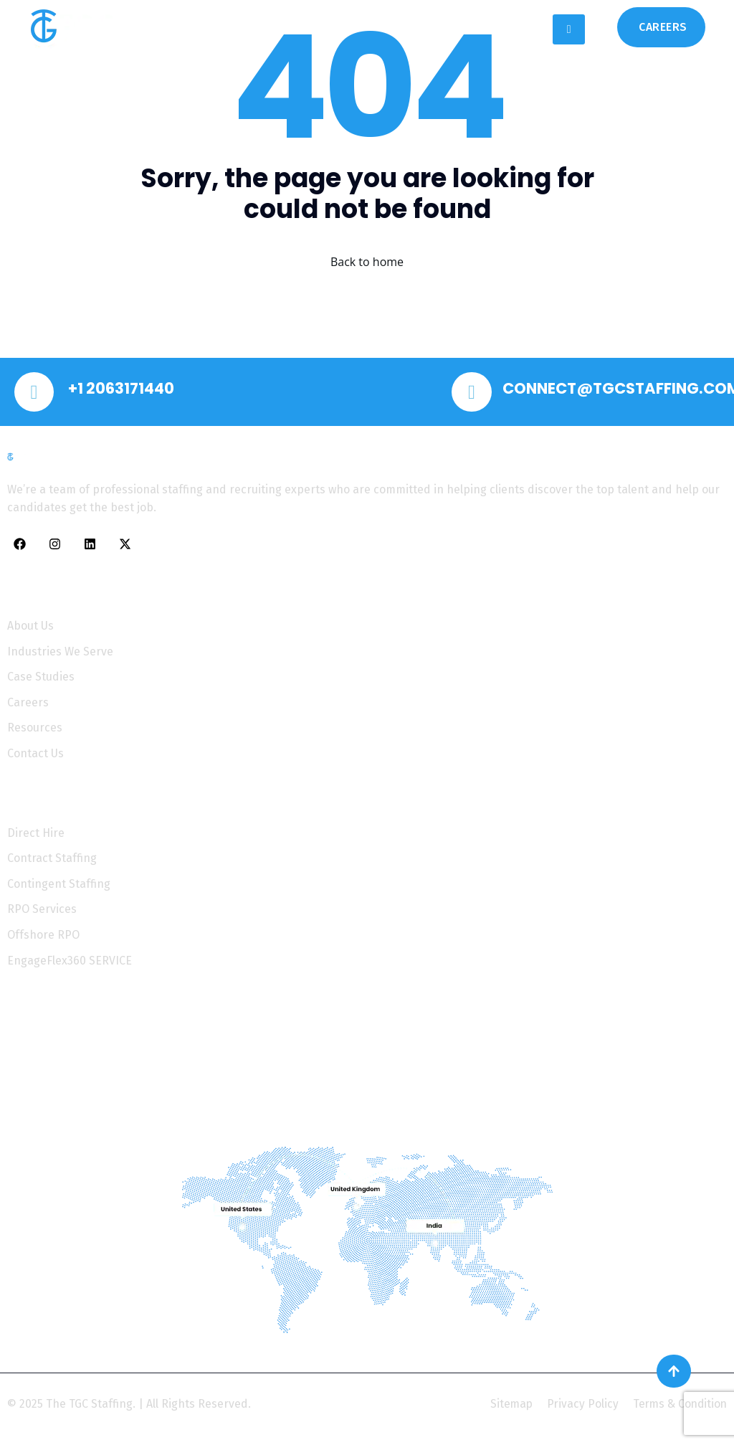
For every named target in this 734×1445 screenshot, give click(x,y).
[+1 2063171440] (35, 393)
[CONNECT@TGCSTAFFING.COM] (473, 393)
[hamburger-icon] (569, 29)
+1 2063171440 (127, 390)
